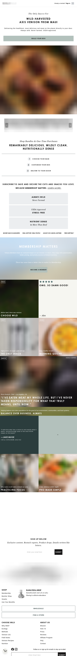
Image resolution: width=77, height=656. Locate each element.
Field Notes (6, 637)
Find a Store (38, 615)
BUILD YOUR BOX (38, 38)
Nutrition (5, 643)
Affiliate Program (46, 637)
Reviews (43, 634)
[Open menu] (72, 3)
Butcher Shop (7, 596)
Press (42, 632)
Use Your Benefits (8, 602)
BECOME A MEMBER (38, 270)
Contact (43, 643)
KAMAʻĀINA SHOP (33, 590)
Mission (43, 626)
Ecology (5, 629)
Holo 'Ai (43, 629)
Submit (58, 552)
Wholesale (38, 608)
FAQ (41, 640)
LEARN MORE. (54, 188)
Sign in (68, 3)
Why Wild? (5, 626)
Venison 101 (6, 634)
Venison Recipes (8, 640)
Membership (6, 593)
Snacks (4, 599)
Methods (5, 632)
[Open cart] (5, 650)
